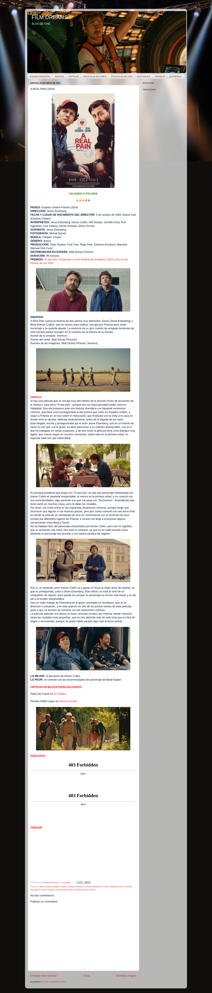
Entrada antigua (126, 975)
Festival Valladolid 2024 (112, 886)
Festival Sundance (76, 886)
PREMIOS (160, 76)
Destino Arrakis (68, 701)
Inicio (86, 975)
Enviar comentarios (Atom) (54, 982)
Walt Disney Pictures (86, 890)
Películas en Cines (38, 890)
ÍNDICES (59, 76)
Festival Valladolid (93, 886)
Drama (48, 886)
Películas (128, 886)
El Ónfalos (60, 693)
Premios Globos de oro (66, 890)
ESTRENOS (175, 76)
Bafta (42, 886)
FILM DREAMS (50, 17)
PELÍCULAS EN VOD (121, 76)
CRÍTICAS (73, 76)
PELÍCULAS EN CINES (95, 76)
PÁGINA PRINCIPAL (40, 76)
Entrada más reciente (43, 975)
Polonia (51, 890)
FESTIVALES (143, 76)
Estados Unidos (60, 886)
